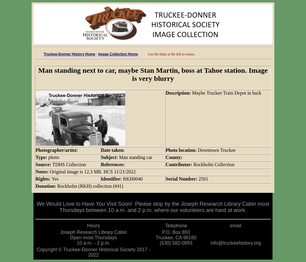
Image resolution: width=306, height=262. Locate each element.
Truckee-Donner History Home (69, 54)
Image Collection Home (118, 54)
